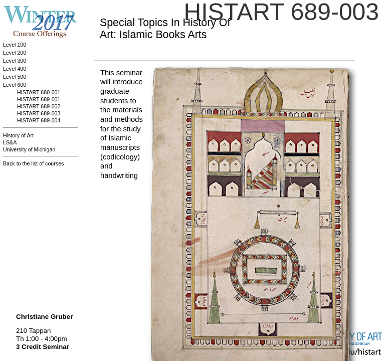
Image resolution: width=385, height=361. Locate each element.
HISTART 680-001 (38, 92)
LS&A (10, 142)
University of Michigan (29, 149)
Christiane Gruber (44, 316)
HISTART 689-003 (38, 113)
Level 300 (14, 61)
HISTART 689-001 (38, 99)
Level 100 (14, 45)
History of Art (18, 135)
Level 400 (14, 69)
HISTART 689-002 (38, 106)
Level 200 (14, 53)
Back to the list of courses (33, 163)
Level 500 (14, 77)
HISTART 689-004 (38, 120)
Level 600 (14, 85)
